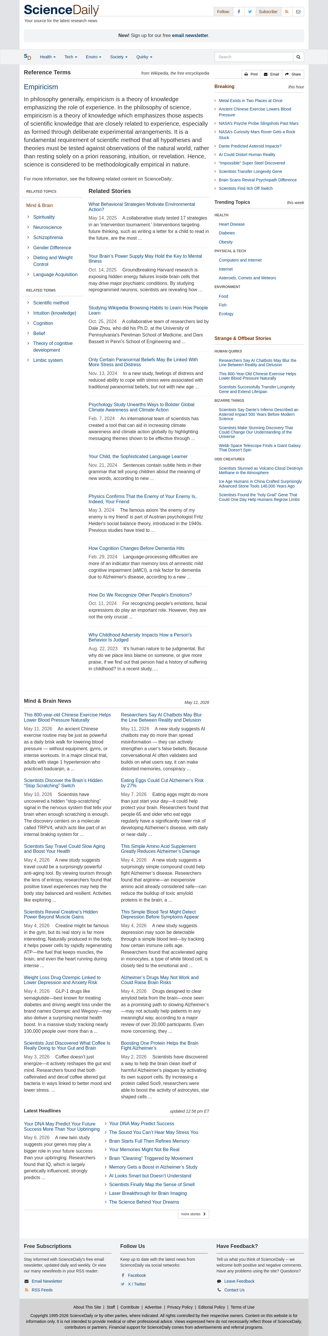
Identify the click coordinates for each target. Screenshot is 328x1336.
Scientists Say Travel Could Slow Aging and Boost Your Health (64, 849)
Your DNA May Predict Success (141, 1123)
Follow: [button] (223, 11)
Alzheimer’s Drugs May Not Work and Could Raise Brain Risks (160, 980)
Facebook (137, 1275)
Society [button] (119, 57)
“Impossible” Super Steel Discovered (252, 163)
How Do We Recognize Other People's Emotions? (140, 594)
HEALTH (221, 215)
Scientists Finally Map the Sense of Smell (152, 1184)
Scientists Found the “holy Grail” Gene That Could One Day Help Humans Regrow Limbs (259, 497)
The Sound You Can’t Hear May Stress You (153, 1132)
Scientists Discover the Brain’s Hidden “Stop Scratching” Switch (63, 783)
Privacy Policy (180, 1307)
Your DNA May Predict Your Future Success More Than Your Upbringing (62, 1126)
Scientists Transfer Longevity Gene (250, 171)
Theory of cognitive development (53, 347)
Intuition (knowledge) (54, 313)
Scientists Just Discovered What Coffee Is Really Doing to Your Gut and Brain (67, 1046)
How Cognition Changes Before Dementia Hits (136, 548)
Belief (39, 333)
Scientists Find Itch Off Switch (246, 188)
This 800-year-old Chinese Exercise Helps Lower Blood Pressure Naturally (67, 717)
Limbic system (48, 360)
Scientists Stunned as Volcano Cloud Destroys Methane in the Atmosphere (261, 470)
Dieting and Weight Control (53, 261)
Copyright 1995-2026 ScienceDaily (61, 1315)
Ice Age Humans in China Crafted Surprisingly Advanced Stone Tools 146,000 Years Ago (260, 483)
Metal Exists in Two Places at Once (250, 100)
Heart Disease (232, 224)
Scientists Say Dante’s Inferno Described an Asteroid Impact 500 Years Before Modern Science (258, 414)
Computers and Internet (240, 260)
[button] (251, 74)
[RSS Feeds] (287, 11)
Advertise (153, 1307)
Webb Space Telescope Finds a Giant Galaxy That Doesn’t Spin (260, 447)
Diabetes (227, 233)
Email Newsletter (47, 1281)
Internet (225, 269)
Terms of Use (242, 1307)
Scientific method (51, 302)
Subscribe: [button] (268, 11)
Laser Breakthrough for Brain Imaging (148, 1193)
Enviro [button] (94, 57)
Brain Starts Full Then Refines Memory (149, 1141)
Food (223, 296)
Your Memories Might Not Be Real (144, 1149)
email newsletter (190, 35)
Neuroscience (47, 227)
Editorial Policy (211, 1307)
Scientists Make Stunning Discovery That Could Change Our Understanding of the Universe (256, 432)
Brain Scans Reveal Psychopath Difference (258, 180)
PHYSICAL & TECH (230, 251)
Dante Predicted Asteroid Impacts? (250, 146)
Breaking (224, 86)
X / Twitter (137, 1284)
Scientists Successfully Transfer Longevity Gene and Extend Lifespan (257, 389)
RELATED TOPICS (41, 192)
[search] (298, 57)
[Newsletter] (298, 11)
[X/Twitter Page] (250, 11)
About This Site (87, 1307)
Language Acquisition (55, 274)
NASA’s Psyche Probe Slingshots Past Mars (258, 123)
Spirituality (44, 217)
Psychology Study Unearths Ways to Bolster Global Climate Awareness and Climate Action (141, 407)
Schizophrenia (48, 237)
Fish (222, 305)
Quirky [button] (144, 57)
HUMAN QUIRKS (228, 351)
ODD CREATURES (229, 459)
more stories (193, 1214)
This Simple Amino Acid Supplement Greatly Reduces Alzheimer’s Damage (160, 849)
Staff (111, 1307)
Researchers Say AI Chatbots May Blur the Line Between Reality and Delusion (161, 717)
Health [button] (48, 57)
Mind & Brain (39, 205)
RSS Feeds (42, 1290)
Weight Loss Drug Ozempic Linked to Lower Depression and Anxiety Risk (62, 980)
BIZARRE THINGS (229, 401)
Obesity (225, 242)
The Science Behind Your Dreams (144, 1202)
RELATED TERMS (41, 290)
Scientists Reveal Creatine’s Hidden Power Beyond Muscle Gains (61, 914)
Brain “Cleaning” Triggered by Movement (151, 1158)
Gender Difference (52, 247)
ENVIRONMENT (227, 287)
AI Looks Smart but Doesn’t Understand (150, 1175)
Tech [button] (70, 57)
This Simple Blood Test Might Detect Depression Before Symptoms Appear (160, 914)
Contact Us (234, 1290)
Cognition (43, 323)
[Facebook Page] (239, 11)
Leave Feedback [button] (239, 1281)
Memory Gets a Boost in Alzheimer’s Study (153, 1167)
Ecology (226, 313)
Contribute (130, 1307)
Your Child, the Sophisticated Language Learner (138, 456)
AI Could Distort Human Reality (247, 154)
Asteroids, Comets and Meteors (247, 278)
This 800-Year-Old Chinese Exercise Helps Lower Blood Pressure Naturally (257, 376)
